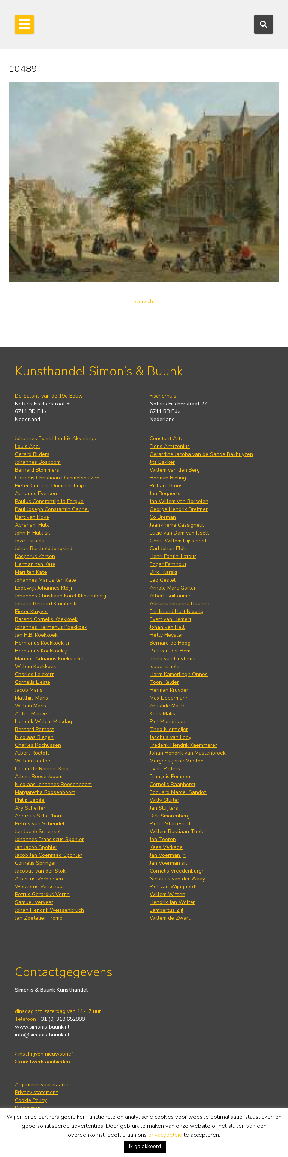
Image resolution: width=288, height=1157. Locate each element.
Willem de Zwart (170, 918)
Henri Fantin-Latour (173, 556)
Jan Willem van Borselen (179, 501)
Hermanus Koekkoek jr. (42, 650)
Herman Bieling (168, 477)
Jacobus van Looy (170, 737)
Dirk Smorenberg (170, 815)
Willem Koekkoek (35, 666)
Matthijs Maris (31, 697)
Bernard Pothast (34, 729)
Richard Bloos (166, 485)
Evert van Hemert (170, 619)
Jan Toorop (163, 839)
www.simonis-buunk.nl (42, 1026)
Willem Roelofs (33, 760)
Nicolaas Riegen (34, 737)
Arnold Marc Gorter (173, 587)
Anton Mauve (31, 713)
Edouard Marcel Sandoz (178, 792)
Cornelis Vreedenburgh (177, 870)
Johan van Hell (167, 627)
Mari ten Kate (31, 572)
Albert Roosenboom (39, 776)
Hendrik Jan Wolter (172, 902)
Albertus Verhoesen (39, 878)
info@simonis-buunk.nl (42, 1034)
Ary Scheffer (30, 808)
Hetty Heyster (166, 635)
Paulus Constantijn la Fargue (49, 501)
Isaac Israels (164, 666)
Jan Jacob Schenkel (38, 831)
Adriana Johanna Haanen (180, 603)
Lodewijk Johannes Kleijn (44, 587)
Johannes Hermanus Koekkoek (51, 627)
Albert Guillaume (170, 595)
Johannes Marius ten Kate (45, 580)
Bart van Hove (32, 517)
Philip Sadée (30, 800)
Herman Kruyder (169, 690)
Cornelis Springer (35, 863)
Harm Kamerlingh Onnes (179, 674)
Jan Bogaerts (165, 493)
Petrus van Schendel (39, 823)
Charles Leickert (34, 674)
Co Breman (163, 517)
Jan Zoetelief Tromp (39, 918)
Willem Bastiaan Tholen (179, 831)
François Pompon (170, 776)
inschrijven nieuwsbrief (44, 1053)
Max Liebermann (169, 697)
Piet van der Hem (170, 650)
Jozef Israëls (29, 540)
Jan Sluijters (164, 808)
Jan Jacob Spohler (36, 847)
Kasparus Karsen (35, 556)
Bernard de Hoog (170, 642)
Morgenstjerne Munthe (177, 760)
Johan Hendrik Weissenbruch (49, 910)
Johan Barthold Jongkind (43, 548)
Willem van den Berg (175, 470)
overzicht (144, 301)
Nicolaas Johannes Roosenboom (53, 784)
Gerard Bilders (32, 454)
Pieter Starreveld (170, 823)
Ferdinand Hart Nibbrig (177, 611)
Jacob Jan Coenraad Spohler (48, 855)
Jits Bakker (162, 462)
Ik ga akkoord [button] (145, 1146)
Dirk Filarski (163, 572)
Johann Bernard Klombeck (45, 603)
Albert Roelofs (32, 752)
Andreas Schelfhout (39, 815)
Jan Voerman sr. (168, 863)
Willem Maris (30, 705)
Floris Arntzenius (170, 446)
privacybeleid (165, 1135)
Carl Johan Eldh (168, 548)
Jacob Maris (28, 690)
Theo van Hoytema (172, 658)
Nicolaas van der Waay (177, 878)
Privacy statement (36, 1092)
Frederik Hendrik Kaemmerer (183, 745)
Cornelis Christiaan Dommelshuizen (57, 477)
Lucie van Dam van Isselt (179, 532)
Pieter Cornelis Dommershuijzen (53, 485)
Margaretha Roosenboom (45, 792)
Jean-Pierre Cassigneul (177, 525)
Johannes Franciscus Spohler (49, 839)
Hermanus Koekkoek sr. (43, 642)
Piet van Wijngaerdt (173, 886)
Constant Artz (166, 438)
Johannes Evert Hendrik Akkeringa (55, 438)
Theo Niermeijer (169, 729)
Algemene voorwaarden (44, 1084)
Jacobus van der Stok (40, 870)
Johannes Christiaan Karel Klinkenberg (60, 595)
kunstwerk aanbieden (42, 1061)
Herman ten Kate (35, 564)
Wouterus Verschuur (39, 886)
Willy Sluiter (164, 800)
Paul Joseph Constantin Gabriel (52, 509)
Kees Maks (162, 713)
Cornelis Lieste (32, 682)
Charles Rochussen (38, 745)
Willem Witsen (167, 894)
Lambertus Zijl (166, 910)
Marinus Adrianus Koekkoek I (49, 658)
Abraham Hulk (32, 525)
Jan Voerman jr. (168, 855)
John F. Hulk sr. (32, 532)
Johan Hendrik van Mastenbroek (188, 752)
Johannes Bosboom (38, 462)
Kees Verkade (166, 847)
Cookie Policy (30, 1100)
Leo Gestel (163, 580)
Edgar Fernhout (168, 564)
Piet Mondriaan (167, 721)
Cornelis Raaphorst (172, 784)
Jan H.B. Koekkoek (36, 635)
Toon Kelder (164, 682)
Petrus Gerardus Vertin (42, 894)
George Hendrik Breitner (179, 509)
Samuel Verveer (34, 902)
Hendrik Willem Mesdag (43, 721)
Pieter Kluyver (31, 611)
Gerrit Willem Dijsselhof (178, 540)
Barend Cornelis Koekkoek (46, 619)
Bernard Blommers (37, 470)
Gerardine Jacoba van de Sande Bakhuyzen (201, 454)
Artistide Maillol (168, 705)
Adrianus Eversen (36, 493)
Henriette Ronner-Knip (42, 768)
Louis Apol (27, 446)
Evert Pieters (165, 768)
